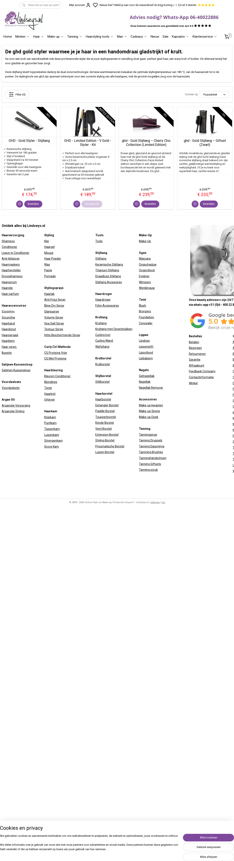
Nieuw (155, 36)
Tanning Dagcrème (151, 446)
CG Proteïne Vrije (55, 352)
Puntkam (50, 423)
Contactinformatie (201, 377)
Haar (38, 36)
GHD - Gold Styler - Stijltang (29, 141)
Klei (46, 241)
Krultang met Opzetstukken (113, 329)
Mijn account (80, 5)
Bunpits (7, 352)
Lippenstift (146, 346)
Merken (22, 36)
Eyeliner (144, 276)
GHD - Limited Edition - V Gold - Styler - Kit (87, 143)
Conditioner (9, 247)
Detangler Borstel (106, 405)
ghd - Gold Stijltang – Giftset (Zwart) (205, 143)
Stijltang (100, 258)
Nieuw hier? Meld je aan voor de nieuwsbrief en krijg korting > (137, 5)
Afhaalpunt (196, 365)
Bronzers (145, 311)
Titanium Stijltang (107, 270)
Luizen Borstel (104, 452)
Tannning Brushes (151, 452)
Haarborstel (103, 399)
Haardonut (9, 329)
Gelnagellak (146, 376)
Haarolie (7, 288)
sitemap (155, 502)
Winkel (193, 383)
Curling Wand (104, 340)
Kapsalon (180, 36)
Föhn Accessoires (107, 305)
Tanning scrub (148, 469)
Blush (142, 305)
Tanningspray (148, 434)
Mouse (48, 253)
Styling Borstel (104, 440)
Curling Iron (102, 335)
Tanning (74, 36)
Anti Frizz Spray (55, 299)
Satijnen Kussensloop (16, 370)
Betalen (194, 342)
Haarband (8, 323)
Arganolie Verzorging (16, 405)
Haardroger (103, 299)
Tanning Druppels (150, 440)
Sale (165, 36)
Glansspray (51, 311)
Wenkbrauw (147, 288)
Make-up (55, 36)
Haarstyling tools (100, 36)
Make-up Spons (149, 411)
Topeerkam (52, 429)
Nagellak (144, 381)
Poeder (56, 258)
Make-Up (145, 241)
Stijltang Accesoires (108, 282)
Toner (48, 388)
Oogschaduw (148, 264)
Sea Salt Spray (54, 323)
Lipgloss (144, 340)
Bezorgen (195, 348)
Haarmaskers (11, 264)
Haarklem (8, 341)
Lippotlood (146, 352)
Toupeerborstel (105, 417)
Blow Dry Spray (54, 305)
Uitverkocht (92, 203)
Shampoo (8, 241)
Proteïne (60, 358)
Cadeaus (139, 36)
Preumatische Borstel (109, 446)
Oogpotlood (147, 270)
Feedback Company (202, 371)
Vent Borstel (103, 428)
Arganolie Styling (13, 411)
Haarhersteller (11, 270)
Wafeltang (102, 346)
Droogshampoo (12, 276)
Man (122, 36)
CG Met (49, 358)
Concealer (146, 323)
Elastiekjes (8, 311)
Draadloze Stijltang (108, 276)
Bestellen (33, 203)
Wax (47, 264)
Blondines (50, 382)
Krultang (101, 323)
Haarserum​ (9, 282)
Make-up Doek (148, 417)
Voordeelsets (11, 388)
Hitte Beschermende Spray (62, 335)
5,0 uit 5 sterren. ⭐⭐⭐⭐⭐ (196, 5)
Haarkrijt (50, 394)
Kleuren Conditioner (57, 376)
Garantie (194, 359)
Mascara (145, 258)
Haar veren (9, 347)
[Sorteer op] (214, 94)
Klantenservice (205, 36)
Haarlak (49, 294)
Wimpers (145, 282)
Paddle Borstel (105, 411)
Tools (99, 241)
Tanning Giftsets (150, 464)
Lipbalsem (146, 358)
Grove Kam (51, 446)
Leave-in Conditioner (15, 253)
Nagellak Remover (151, 387)
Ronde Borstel (104, 422)
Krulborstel (102, 364)
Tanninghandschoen (152, 458)
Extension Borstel (106, 434)
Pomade (50, 276)
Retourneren (197, 354)
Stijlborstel (102, 381)
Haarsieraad (10, 335)
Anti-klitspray (11, 258)
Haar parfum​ (10, 294)
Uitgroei (49, 399)
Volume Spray (53, 317)
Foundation (146, 317)
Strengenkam (53, 440)
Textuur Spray (53, 329)
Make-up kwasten (151, 405)
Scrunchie (8, 317)
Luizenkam (51, 435)
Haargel (49, 247)
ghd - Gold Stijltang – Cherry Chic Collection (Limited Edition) (146, 143)
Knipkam (50, 417)
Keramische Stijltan (108, 264)
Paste (48, 270)
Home (7, 36)
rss (163, 502)
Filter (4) (17, 94)
